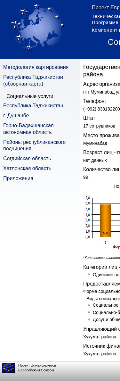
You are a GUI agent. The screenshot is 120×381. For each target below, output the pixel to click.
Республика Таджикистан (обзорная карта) (33, 80)
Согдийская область (27, 158)
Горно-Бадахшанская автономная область (28, 129)
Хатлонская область (27, 168)
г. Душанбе (16, 115)
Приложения (18, 178)
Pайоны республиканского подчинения (34, 145)
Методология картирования (35, 67)
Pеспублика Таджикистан (33, 105)
